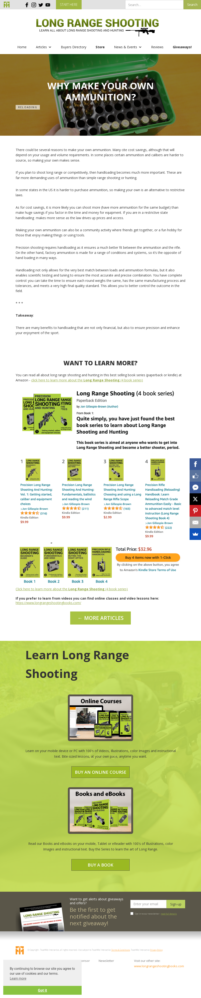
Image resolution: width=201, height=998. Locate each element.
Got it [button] (42, 990)
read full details (169, 913)
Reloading (27, 107)
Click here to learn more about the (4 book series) (72, 589)
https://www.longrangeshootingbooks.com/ (48, 603)
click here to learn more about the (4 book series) (87, 380)
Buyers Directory (73, 47)
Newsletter (106, 961)
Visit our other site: (147, 961)
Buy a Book (100, 865)
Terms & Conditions (120, 949)
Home (22, 47)
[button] (43, 47)
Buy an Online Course (100, 772)
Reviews (157, 47)
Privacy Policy (156, 949)
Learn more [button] (18, 978)
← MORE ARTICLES (101, 617)
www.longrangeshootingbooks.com (149, 966)
